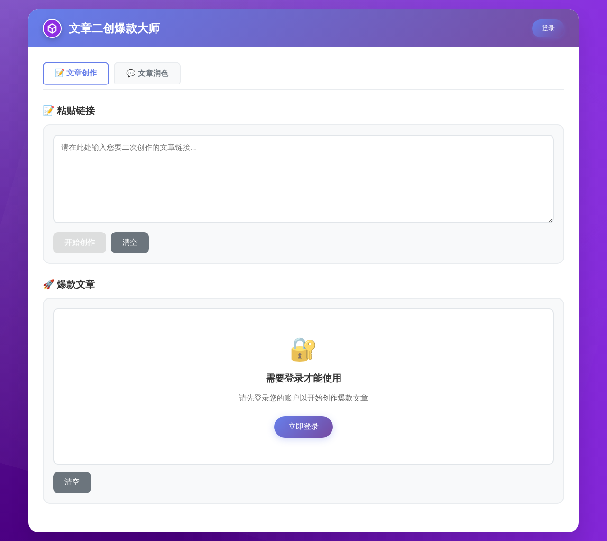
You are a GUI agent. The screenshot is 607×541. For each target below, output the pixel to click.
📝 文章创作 (76, 73)
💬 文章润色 (147, 73)
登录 (548, 28)
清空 (130, 242)
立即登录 (303, 426)
